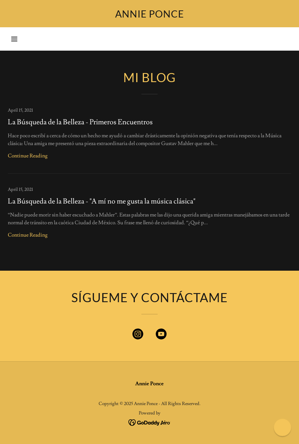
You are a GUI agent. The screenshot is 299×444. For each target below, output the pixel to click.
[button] (14, 38)
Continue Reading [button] (28, 156)
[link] (149, 16)
